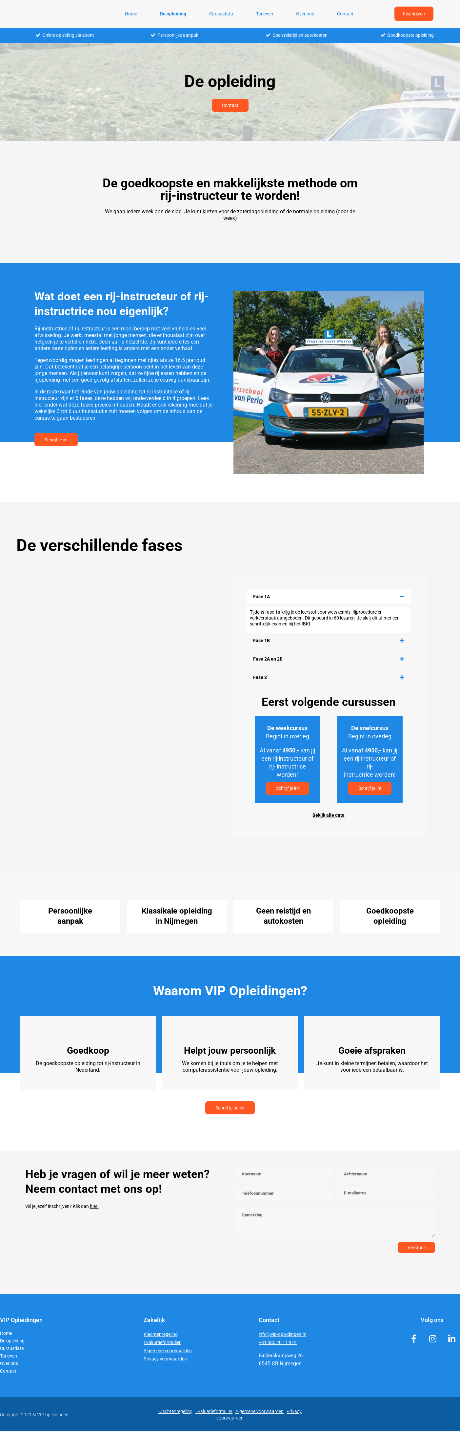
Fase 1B (261, 640)
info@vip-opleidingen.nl (284, 1335)
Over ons (305, 13)
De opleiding (173, 13)
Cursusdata (221, 13)
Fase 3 (260, 677)
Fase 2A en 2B (268, 659)
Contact (345, 13)
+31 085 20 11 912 (278, 1343)
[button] (329, 596)
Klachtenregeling (162, 1335)
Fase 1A (261, 596)
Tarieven (264, 13)
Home (131, 13)
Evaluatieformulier (164, 1343)
